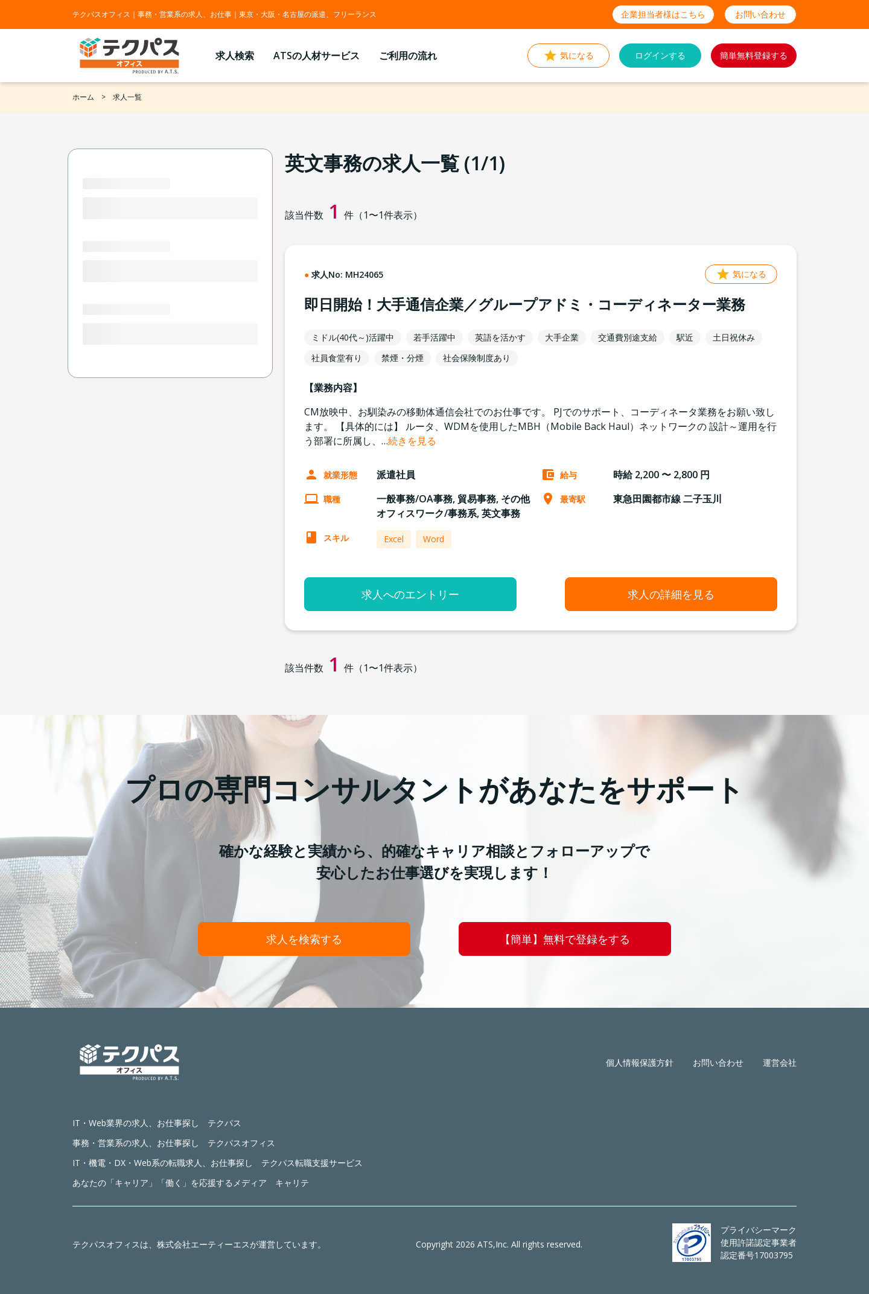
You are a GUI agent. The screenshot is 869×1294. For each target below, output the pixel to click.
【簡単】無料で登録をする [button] (565, 939)
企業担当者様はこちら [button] (663, 14)
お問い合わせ (718, 1062)
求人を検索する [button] (304, 939)
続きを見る (412, 440)
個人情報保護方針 (639, 1062)
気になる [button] (568, 55)
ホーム (83, 97)
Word (433, 539)
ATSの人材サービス (316, 55)
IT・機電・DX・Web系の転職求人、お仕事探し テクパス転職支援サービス (217, 1162)
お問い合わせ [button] (760, 14)
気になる (741, 274)
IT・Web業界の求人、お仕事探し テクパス (156, 1123)
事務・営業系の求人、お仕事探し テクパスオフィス (173, 1142)
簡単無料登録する (754, 55)
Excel (394, 539)
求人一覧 (127, 97)
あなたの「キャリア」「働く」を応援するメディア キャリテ (190, 1182)
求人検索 (234, 55)
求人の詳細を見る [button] (671, 594)
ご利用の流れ (408, 55)
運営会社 (780, 1062)
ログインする (660, 55)
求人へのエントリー (410, 594)
